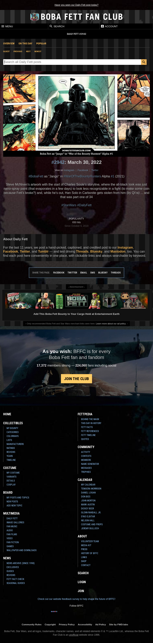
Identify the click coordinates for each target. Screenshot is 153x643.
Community (86, 447)
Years (10, 456)
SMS (92, 272)
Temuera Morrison (91, 488)
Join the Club (76, 378)
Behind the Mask (90, 419)
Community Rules (31, 624)
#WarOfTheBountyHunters (82, 176)
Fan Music (12, 526)
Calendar (85, 480)
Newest (37, 51)
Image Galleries (15, 522)
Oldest (6, 51)
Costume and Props (92, 524)
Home (7, 414)
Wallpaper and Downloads (21, 550)
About (82, 536)
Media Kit (86, 545)
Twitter (94, 170)
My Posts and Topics (18, 497)
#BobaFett (35, 176)
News (7, 558)
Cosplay (11, 484)
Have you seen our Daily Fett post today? (76, 5)
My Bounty (12, 428)
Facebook (83, 170)
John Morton (88, 500)
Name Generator (90, 464)
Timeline (11, 460)
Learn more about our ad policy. (111, 323)
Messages (86, 468)
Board (8, 492)
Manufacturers (15, 444)
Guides (10, 571)
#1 (112, 176)
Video (10, 538)
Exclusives (13, 567)
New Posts (12, 501)
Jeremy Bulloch (90, 528)
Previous (18, 51)
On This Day (25, 43)
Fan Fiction (13, 542)
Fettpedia (85, 414)
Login (82, 582)
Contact (85, 565)
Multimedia (11, 513)
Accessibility (85, 624)
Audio (10, 530)
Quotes (85, 439)
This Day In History (91, 423)
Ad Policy (100, 624)
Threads (82, 251)
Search (56, 26)
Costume (9, 468)
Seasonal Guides (16, 583)
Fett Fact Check (15, 579)
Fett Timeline (88, 435)
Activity (85, 452)
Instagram (69, 170)
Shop (83, 561)
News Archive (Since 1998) (21, 563)
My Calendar (88, 484)
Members (86, 460)
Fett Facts (87, 427)
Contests (86, 456)
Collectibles (13, 423)
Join (81, 591)
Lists (9, 440)
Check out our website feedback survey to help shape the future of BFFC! (76, 599)
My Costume (13, 472)
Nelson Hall (88, 520)
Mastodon (118, 251)
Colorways (13, 436)
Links (84, 557)
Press (84, 549)
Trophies (86, 472)
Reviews (11, 452)
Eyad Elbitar (88, 516)
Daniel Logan (88, 492)
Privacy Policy (67, 624)
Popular (41, 43)
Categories (13, 432)
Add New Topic (14, 505)
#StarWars (68, 205)
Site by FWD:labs (118, 624)
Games (10, 546)
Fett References (90, 431)
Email (83, 272)
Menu (7, 26)
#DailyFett (84, 205)
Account (109, 26)
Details (11, 480)
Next (28, 51)
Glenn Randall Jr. (91, 512)
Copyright (50, 624)
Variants (11, 476)
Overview (9, 43)
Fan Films (12, 534)
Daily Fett (12, 518)
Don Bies (85, 496)
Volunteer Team (90, 541)
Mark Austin (88, 504)
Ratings (11, 448)
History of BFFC (89, 553)
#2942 (58, 162)
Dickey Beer (87, 508)
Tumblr (43, 251)
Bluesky (96, 251)
